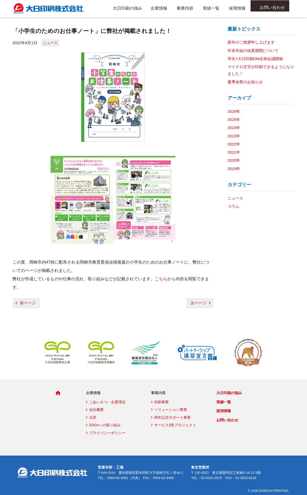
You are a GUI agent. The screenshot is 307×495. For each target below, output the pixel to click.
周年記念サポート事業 (172, 417)
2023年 (234, 136)
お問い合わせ (274, 8)
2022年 (234, 144)
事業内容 (185, 8)
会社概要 (96, 409)
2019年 (234, 168)
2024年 (234, 127)
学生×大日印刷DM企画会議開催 (255, 58)
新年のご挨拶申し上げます (251, 42)
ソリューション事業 (170, 409)
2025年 (234, 119)
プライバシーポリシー (107, 433)
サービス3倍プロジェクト (175, 425)
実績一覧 (211, 8)
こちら (161, 279)
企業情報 (158, 8)
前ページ (28, 303)
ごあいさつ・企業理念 (107, 402)
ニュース (50, 43)
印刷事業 (161, 402)
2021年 (234, 152)
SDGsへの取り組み (105, 425)
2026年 (234, 111)
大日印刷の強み (127, 8)
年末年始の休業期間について (253, 50)
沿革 (92, 417)
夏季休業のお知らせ (245, 82)
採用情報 (237, 8)
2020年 (234, 160)
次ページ (198, 303)
